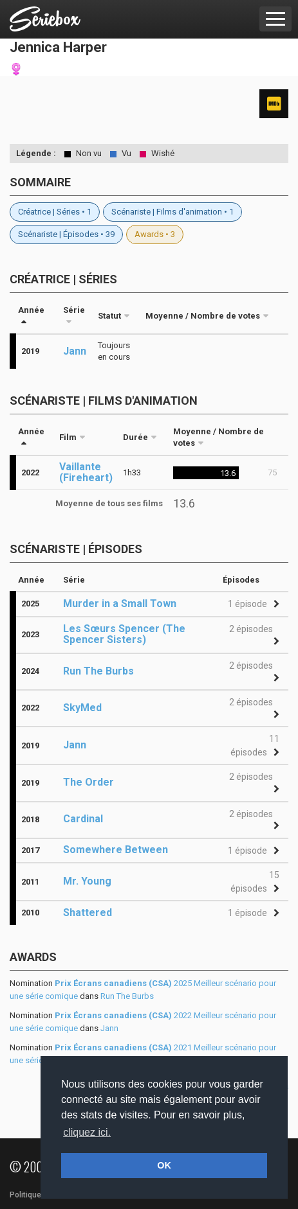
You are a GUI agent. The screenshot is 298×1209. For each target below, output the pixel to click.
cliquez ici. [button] (87, 1132)
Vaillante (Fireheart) (86, 472)
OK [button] (164, 1165)
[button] (251, 604)
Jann (74, 351)
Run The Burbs (127, 996)
